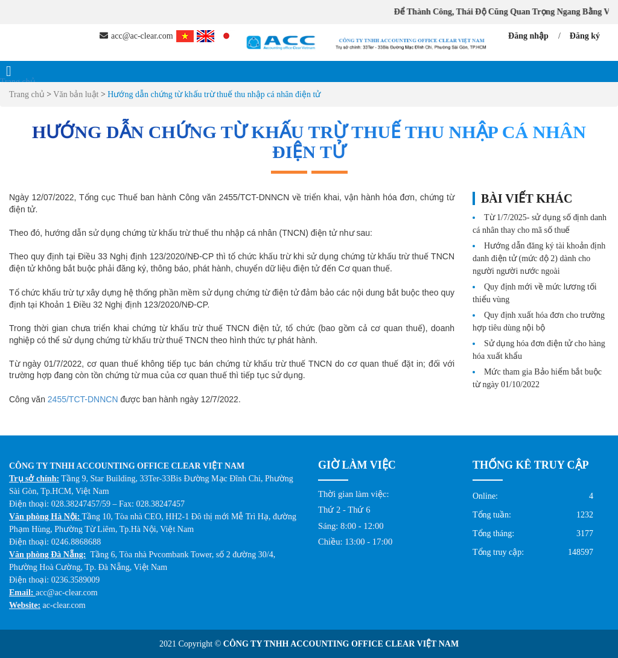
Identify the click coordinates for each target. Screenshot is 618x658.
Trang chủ (18, 81)
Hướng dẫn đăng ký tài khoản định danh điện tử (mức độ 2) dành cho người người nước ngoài (539, 258)
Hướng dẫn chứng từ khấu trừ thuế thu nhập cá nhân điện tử (213, 94)
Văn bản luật (77, 94)
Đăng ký (585, 35)
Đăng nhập (528, 35)
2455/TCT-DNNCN (83, 399)
